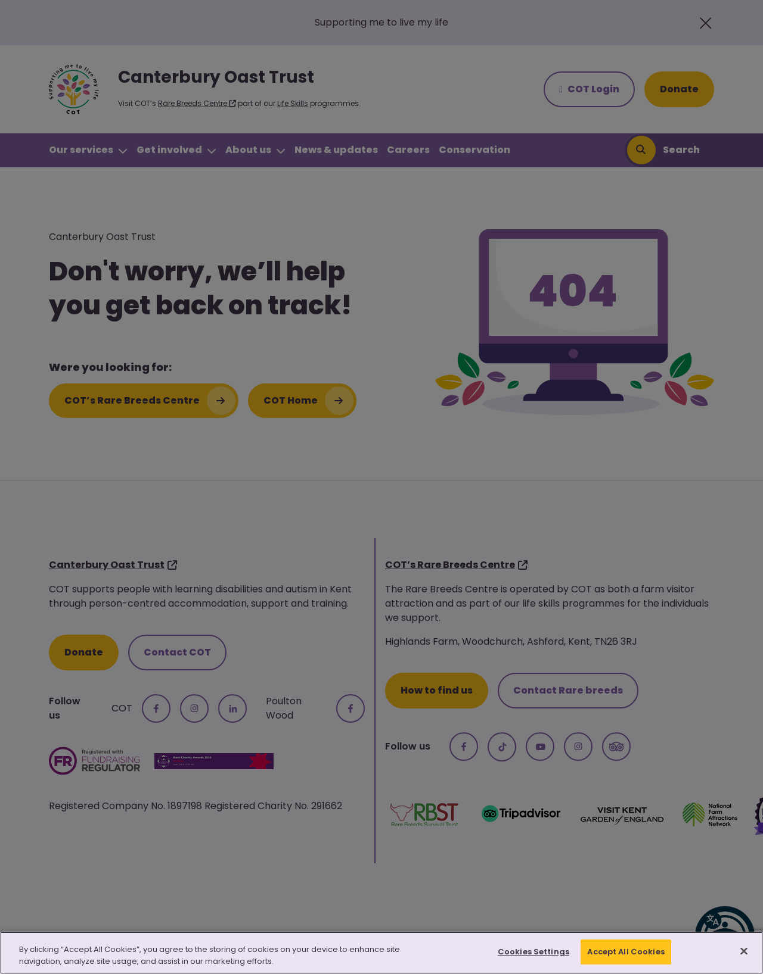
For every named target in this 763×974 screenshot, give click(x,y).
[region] (381, 953)
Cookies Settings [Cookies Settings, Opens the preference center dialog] (533, 951)
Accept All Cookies (625, 951)
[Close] (744, 951)
